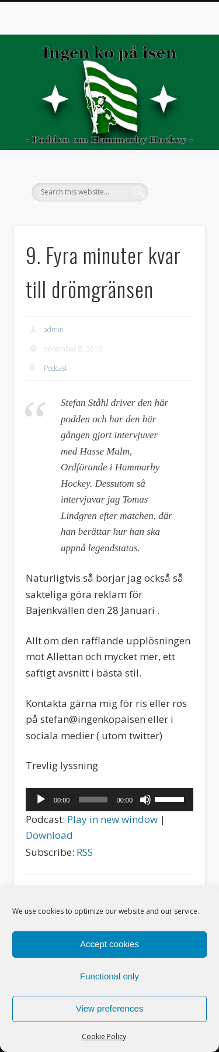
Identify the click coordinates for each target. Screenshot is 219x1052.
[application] (109, 799)
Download (49, 835)
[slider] (93, 799)
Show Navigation (177, 104)
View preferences (110, 1008)
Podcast (55, 368)
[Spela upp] (41, 799)
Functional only (109, 976)
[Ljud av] (145, 799)
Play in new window (112, 819)
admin (54, 329)
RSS (85, 852)
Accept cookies (109, 944)
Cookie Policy (104, 1036)
